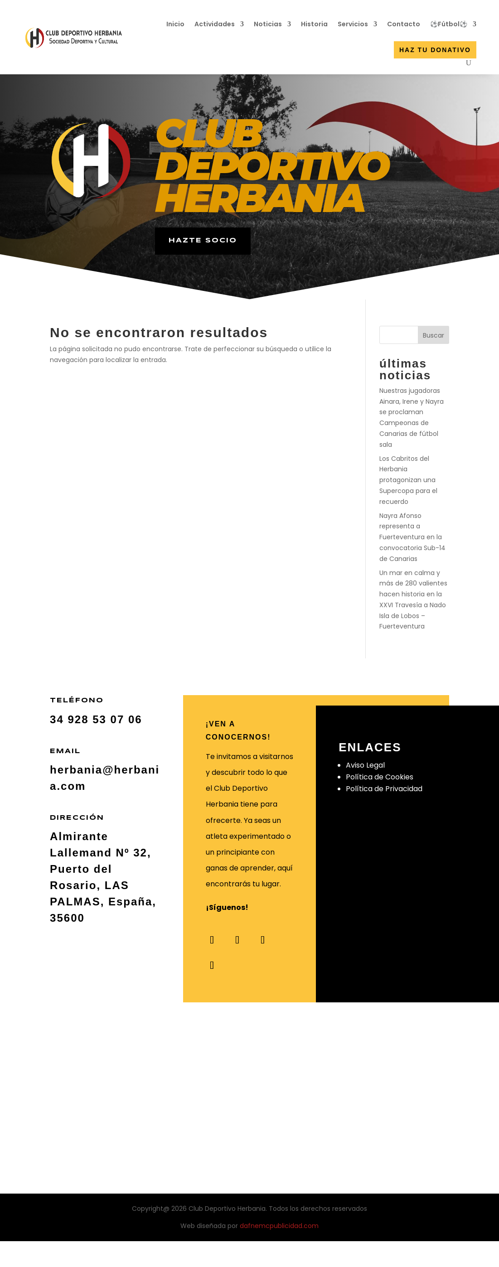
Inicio (175, 24)
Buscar (433, 335)
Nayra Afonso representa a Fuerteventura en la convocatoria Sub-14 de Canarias (412, 537)
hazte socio (203, 240)
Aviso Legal (365, 765)
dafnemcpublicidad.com (279, 1225)
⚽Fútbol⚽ (448, 24)
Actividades (214, 24)
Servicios (353, 24)
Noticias (268, 24)
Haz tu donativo (435, 49)
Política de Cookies (379, 777)
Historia (314, 24)
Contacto (403, 24)
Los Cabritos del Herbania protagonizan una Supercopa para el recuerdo (408, 480)
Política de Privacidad (384, 788)
